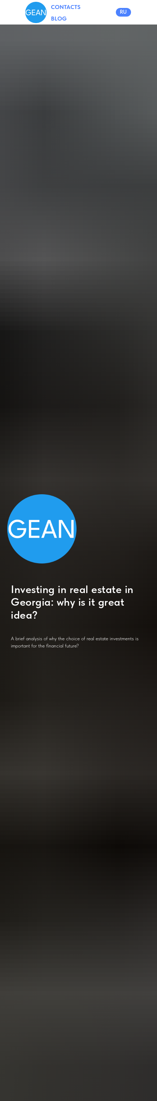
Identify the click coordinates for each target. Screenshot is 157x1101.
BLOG (59, 18)
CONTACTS (65, 7)
